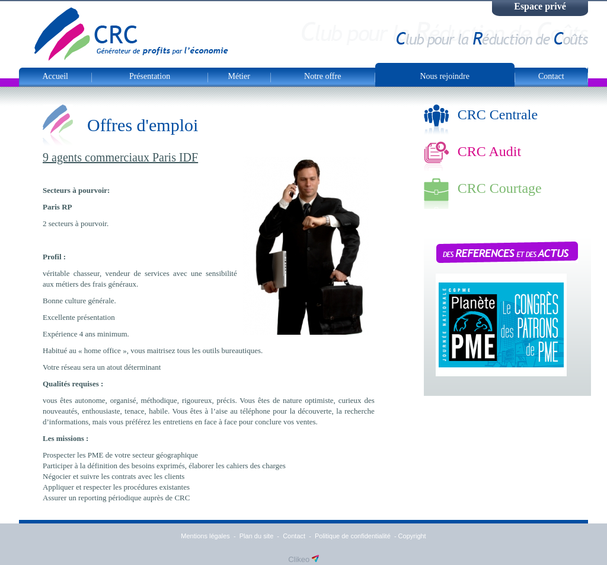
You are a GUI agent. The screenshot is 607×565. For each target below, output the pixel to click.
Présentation (149, 76)
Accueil (55, 76)
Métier (239, 76)
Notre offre (322, 76)
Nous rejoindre (444, 76)
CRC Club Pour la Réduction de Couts (131, 34)
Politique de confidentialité (353, 535)
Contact (551, 76)
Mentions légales (205, 535)
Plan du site (256, 535)
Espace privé (540, 6)
